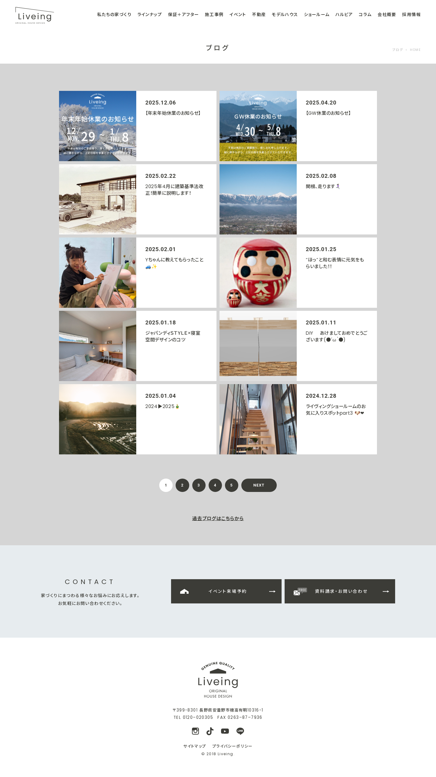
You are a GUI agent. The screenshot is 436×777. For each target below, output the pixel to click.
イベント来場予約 (228, 591)
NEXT (259, 485)
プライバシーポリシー (232, 746)
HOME (415, 50)
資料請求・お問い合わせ (341, 591)
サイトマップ (194, 746)
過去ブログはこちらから (218, 518)
